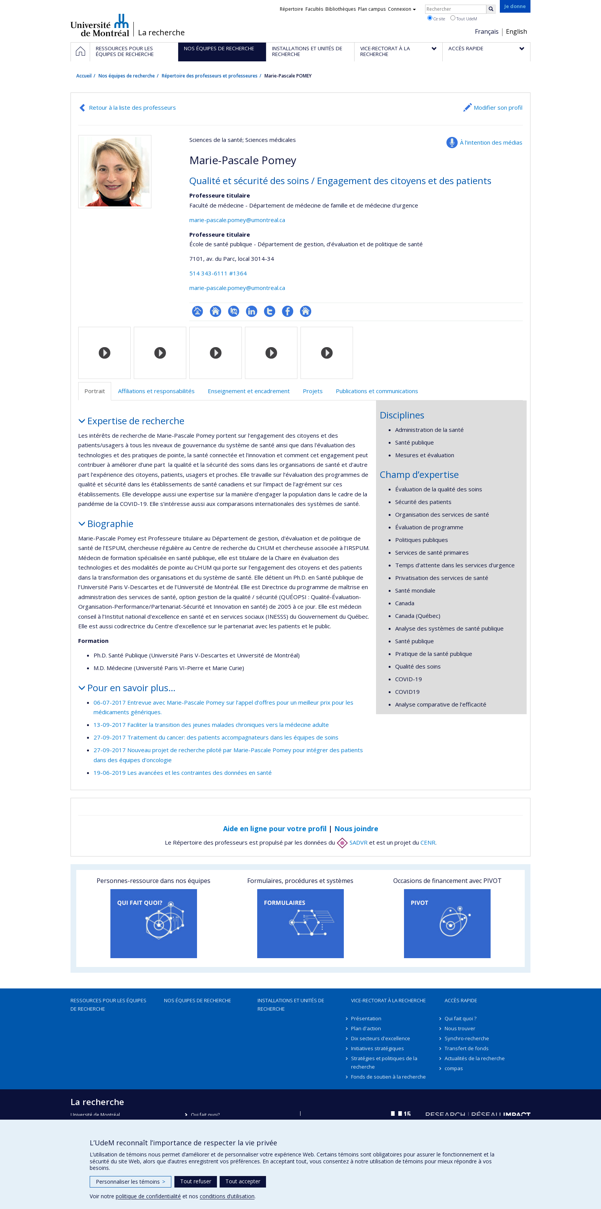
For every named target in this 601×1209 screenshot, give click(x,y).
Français (487, 31)
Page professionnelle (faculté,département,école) (198, 311)
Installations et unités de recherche (291, 1004)
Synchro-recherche (467, 1038)
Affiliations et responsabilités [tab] (156, 391)
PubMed (234, 311)
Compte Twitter (270, 311)
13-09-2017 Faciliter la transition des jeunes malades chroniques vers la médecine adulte (211, 724)
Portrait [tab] (94, 391)
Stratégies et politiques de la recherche (384, 1062)
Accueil (84, 75)
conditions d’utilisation (227, 1196)
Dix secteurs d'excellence (380, 1038)
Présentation (366, 1018)
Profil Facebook (288, 311)
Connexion (402, 9)
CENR (427, 842)
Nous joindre (356, 828)
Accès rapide (461, 1000)
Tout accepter (242, 1181)
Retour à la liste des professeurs (132, 107)
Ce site (436, 18)
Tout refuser (195, 1181)
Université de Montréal (100, 24)
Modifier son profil (498, 107)
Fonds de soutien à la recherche (388, 1076)
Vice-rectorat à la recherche (388, 1000)
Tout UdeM (463, 18)
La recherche (161, 32)
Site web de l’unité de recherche (216, 311)
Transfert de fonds (467, 1048)
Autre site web (306, 311)
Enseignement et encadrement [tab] (249, 391)
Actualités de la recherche (475, 1058)
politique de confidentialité (148, 1196)
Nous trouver (460, 1028)
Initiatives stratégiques (377, 1048)
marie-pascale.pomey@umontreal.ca (237, 220)
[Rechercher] (491, 9)
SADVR (352, 842)
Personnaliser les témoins (130, 1181)
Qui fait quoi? (205, 1115)
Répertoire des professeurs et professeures (210, 75)
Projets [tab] (313, 391)
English (516, 31)
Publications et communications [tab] (377, 391)
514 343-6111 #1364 (218, 273)
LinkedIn (252, 311)
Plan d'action (366, 1028)
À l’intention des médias (491, 142)
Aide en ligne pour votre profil (275, 828)
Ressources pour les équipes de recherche (108, 1004)
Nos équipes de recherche (127, 75)
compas (454, 1068)
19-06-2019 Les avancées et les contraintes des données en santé (183, 772)
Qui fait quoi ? (460, 1018)
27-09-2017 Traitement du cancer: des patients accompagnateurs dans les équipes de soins (216, 737)
